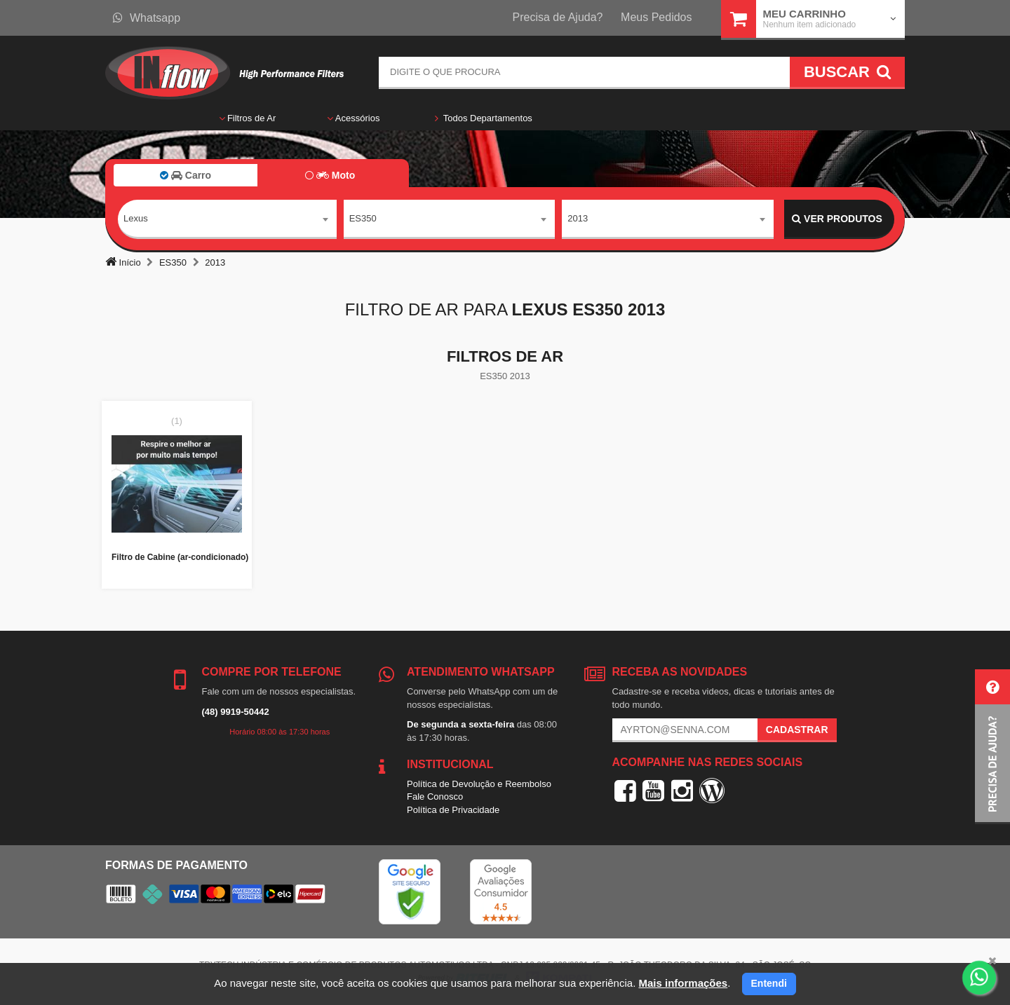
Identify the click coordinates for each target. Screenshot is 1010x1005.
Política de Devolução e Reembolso (479, 784)
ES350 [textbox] (363, 218)
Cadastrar (797, 729)
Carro (185, 175)
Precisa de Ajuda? (558, 17)
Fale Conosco (435, 796)
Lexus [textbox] (135, 218)
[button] (992, 746)
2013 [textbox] (577, 218)
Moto (330, 175)
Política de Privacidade (453, 810)
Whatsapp (146, 18)
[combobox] (227, 219)
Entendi (769, 983)
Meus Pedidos (656, 17)
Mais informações (682, 983)
